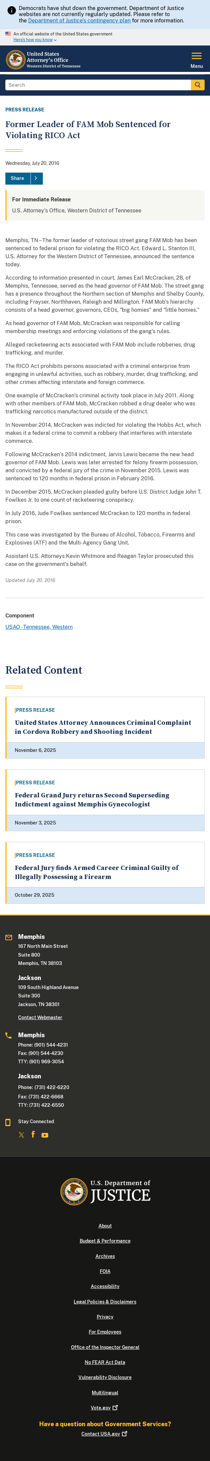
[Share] (24, 179)
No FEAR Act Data (105, 1362)
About (105, 1226)
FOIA (105, 1271)
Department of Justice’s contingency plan (79, 20)
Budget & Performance (105, 1241)
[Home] (43, 68)
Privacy (105, 1317)
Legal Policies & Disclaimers (105, 1301)
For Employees (105, 1332)
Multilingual (105, 1392)
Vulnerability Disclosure (105, 1377)
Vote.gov (105, 1407)
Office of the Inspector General (105, 1347)
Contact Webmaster (40, 1017)
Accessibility (105, 1286)
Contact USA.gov (105, 1434)
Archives (105, 1256)
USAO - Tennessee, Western (39, 627)
